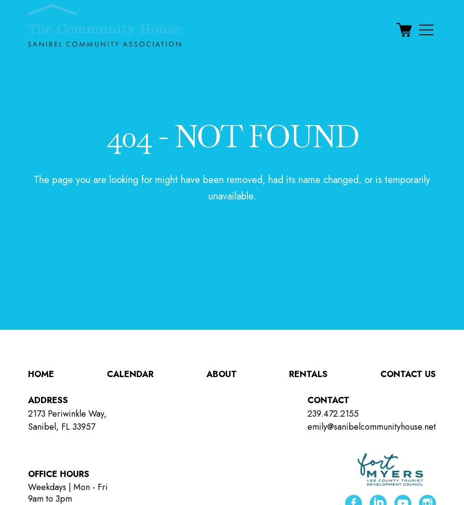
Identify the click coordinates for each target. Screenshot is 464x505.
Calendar (130, 374)
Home (41, 374)
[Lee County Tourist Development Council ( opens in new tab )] (390, 469)
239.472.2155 (333, 413)
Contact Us (408, 374)
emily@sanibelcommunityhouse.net (371, 427)
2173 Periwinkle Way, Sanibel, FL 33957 (67, 420)
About (221, 374)
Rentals (308, 374)
